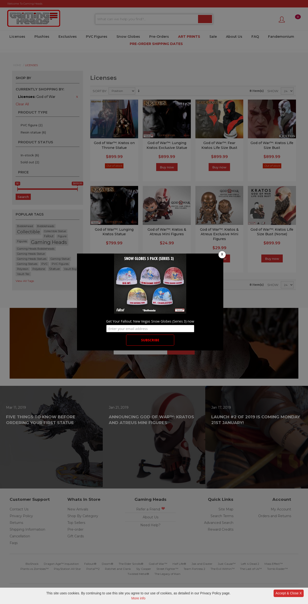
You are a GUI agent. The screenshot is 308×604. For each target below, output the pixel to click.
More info (138, 598)
